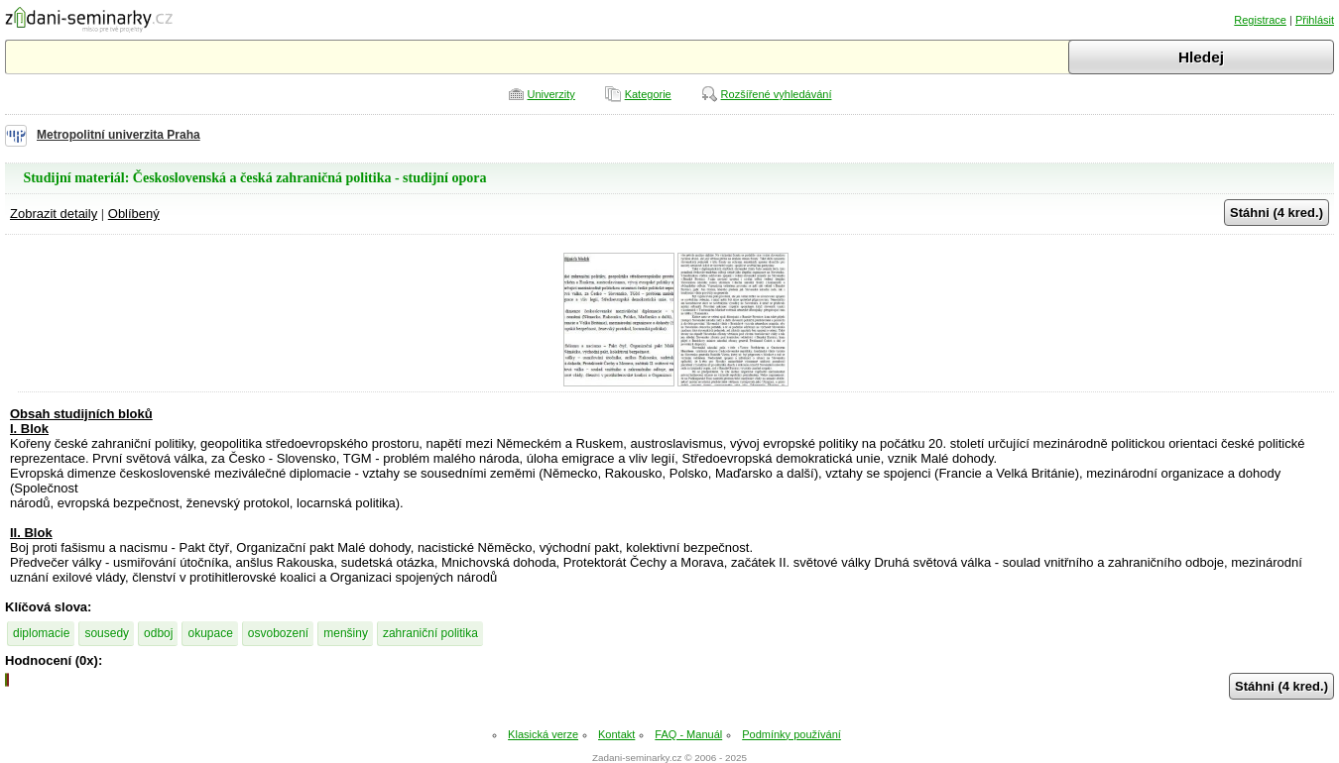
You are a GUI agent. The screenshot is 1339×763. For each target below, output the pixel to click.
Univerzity (551, 94)
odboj (158, 633)
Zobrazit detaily (53, 213)
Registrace (1260, 20)
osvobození (278, 633)
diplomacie (41, 633)
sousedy (106, 633)
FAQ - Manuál (688, 734)
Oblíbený (134, 213)
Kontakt (616, 734)
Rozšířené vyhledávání (776, 94)
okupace (209, 633)
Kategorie (648, 94)
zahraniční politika (430, 633)
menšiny (345, 633)
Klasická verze (543, 734)
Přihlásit (1314, 20)
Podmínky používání (791, 734)
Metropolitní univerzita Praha (118, 135)
